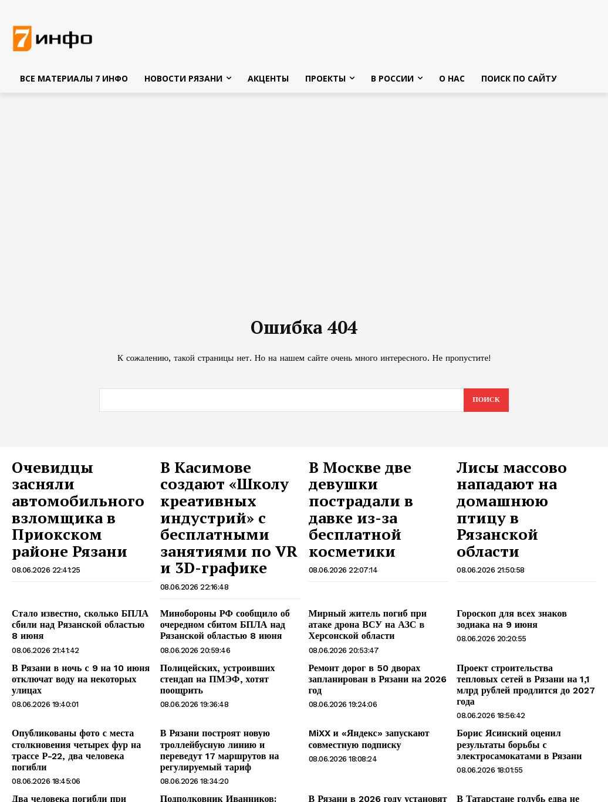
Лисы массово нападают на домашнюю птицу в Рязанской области (514, 487)
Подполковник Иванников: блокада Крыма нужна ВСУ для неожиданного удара (227, 742)
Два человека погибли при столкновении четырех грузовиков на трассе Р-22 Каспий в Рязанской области (79, 747)
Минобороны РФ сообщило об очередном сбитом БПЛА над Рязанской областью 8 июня (216, 582)
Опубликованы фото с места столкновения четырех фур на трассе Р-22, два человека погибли (81, 683)
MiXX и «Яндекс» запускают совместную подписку (362, 678)
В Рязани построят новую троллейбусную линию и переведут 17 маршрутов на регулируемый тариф (225, 687)
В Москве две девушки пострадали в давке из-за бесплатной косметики (377, 487)
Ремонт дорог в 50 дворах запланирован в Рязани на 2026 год (376, 628)
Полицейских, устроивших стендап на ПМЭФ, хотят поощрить (226, 628)
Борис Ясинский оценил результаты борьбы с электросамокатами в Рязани (524, 683)
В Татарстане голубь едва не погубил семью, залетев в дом (526, 737)
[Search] (485, 403)
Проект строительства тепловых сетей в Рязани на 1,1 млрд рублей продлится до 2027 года (519, 633)
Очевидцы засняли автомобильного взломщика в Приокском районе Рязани (68, 493)
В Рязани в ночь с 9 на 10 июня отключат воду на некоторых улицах (80, 628)
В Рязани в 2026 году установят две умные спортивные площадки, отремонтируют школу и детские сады (377, 747)
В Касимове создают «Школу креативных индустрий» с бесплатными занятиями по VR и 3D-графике (226, 499)
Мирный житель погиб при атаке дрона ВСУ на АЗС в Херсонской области (371, 582)
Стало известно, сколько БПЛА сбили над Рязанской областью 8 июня (73, 582)
